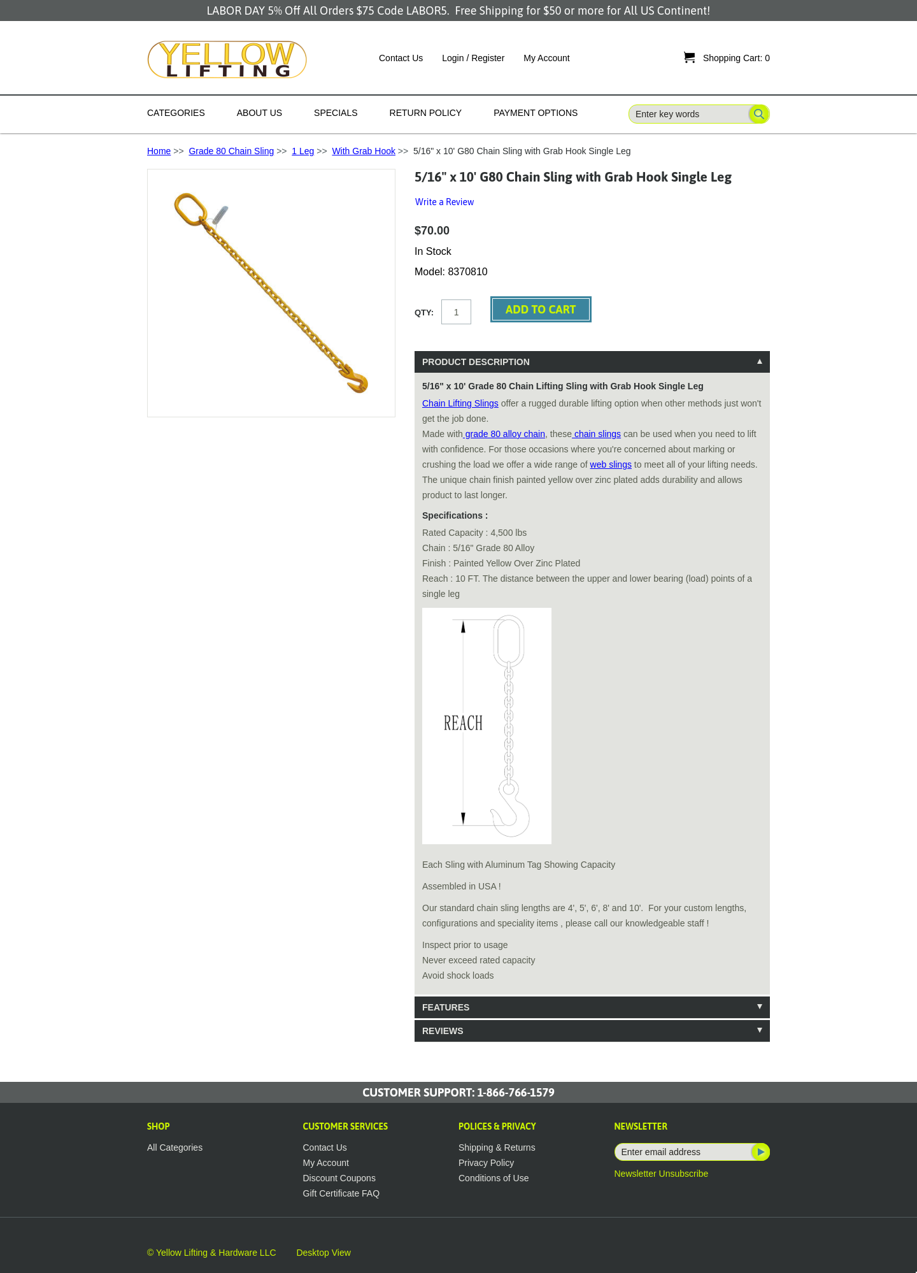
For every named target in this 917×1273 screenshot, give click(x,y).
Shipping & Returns (497, 1147)
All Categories (175, 1147)
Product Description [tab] (476, 362)
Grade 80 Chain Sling (231, 151)
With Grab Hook (363, 151)
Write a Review (444, 202)
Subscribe (760, 1152)
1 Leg (303, 151)
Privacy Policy (486, 1162)
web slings (611, 464)
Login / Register (473, 58)
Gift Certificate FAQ (341, 1193)
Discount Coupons (339, 1178)
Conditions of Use (493, 1178)
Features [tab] (445, 1007)
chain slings (596, 434)
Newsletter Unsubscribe (662, 1174)
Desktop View (323, 1253)
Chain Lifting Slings (460, 403)
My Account (546, 58)
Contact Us (401, 58)
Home (159, 151)
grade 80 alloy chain (504, 434)
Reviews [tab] (443, 1031)
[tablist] (592, 696)
